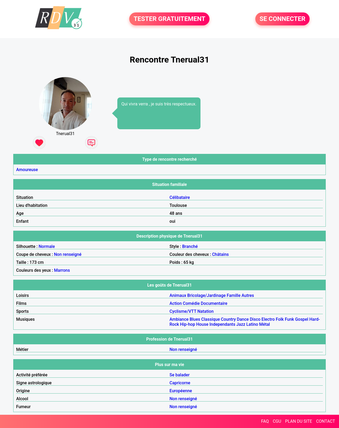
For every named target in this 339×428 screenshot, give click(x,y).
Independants (222, 324)
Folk (280, 319)
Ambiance (179, 319)
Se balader (180, 374)
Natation (205, 311)
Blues (195, 319)
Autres (248, 295)
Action (176, 303)
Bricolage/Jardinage (206, 295)
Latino (252, 324)
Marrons (62, 270)
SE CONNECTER (282, 19)
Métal (264, 324)
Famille (233, 295)
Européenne (181, 390)
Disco (255, 319)
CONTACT (325, 421)
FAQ (265, 421)
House (202, 324)
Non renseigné (68, 254)
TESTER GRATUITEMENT (169, 19)
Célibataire (180, 197)
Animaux (178, 295)
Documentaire (214, 303)
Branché (190, 246)
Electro (268, 319)
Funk (289, 319)
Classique (210, 319)
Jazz (240, 324)
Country (228, 319)
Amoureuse (27, 169)
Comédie (191, 303)
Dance (243, 319)
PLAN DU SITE (298, 421)
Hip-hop (187, 324)
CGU (277, 421)
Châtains (220, 254)
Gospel (301, 319)
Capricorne (180, 382)
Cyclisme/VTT (183, 311)
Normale (47, 246)
